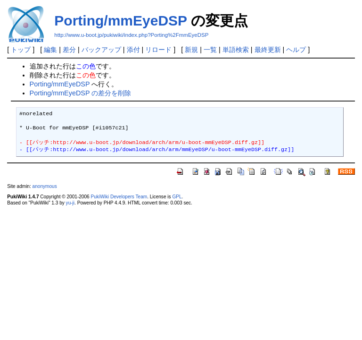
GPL (176, 196)
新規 (191, 49)
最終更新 (268, 49)
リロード (158, 49)
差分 (69, 49)
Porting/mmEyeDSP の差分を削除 (81, 93)
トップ (21, 49)
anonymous (45, 186)
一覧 (210, 49)
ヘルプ (296, 49)
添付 (133, 49)
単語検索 (235, 49)
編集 (50, 49)
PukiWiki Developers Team (118, 196)
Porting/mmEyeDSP (120, 20)
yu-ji (70, 202)
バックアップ (101, 49)
